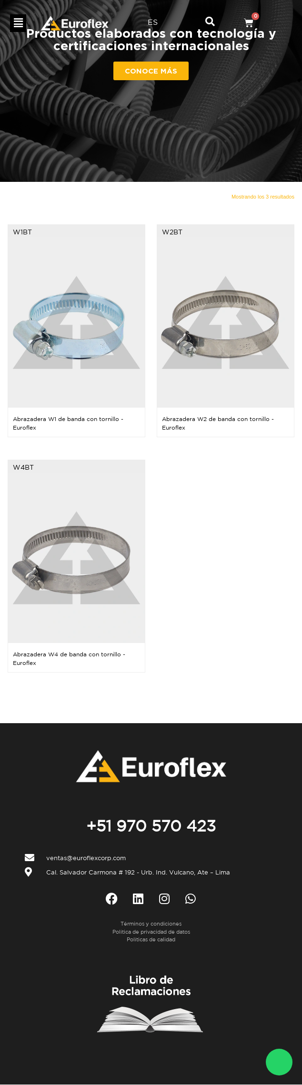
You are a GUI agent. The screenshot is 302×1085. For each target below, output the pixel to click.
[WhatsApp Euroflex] (279, 1062)
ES (153, 22)
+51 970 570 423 (151, 825)
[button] (18, 23)
